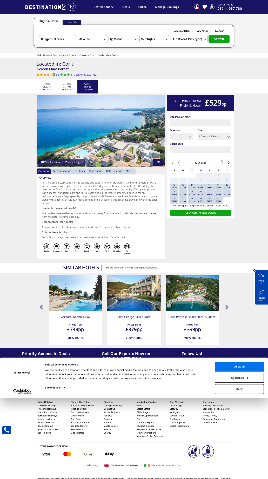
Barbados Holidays (47, 415)
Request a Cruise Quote (149, 429)
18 (227, 186)
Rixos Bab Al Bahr (80, 422)
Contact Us (109, 408)
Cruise (142, 7)
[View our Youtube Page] (207, 375)
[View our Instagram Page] (191, 375)
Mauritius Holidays (47, 412)
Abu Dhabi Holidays (48, 429)
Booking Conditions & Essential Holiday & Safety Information (216, 409)
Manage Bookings (167, 7)
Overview (43, 171)
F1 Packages (143, 412)
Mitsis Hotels (77, 432)
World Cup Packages (147, 415)
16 (209, 186)
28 (192, 200)
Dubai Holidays (45, 402)
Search (219, 39)
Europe (72, 55)
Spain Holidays (45, 425)
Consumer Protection (214, 419)
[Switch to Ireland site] (162, 465)
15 (200, 186)
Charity (107, 432)
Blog (139, 419)
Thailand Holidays (47, 408)
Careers (108, 419)
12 (174, 186)
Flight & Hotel (48, 21)
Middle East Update (147, 402)
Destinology (176, 405)
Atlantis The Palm (80, 402)
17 (218, 186)
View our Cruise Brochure (150, 436)
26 (174, 200)
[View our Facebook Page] (183, 375)
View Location (50, 162)
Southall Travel (177, 415)
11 (227, 179)
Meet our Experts (146, 422)
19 (174, 193)
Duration (175, 130)
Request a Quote (261, 294)
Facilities (80, 171)
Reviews (108, 415)
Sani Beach (76, 419)
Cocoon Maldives (80, 412)
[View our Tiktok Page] (199, 375)
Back (39, 55)
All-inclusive (95, 171)
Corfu (92, 55)
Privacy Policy (210, 415)
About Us (108, 402)
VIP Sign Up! (261, 277)
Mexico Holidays (46, 419)
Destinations (103, 7)
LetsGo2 (174, 408)
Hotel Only (72, 22)
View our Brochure (146, 432)
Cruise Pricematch (179, 425)
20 (183, 193)
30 (209, 200)
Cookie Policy (210, 422)
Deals (126, 7)
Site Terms (208, 402)
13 (183, 186)
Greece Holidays (46, 422)
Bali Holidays (44, 432)
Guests (202, 130)
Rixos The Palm (79, 408)
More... (130, 171)
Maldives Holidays (47, 405)
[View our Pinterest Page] (215, 375)
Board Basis (176, 143)
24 (218, 193)
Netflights (175, 412)
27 (183, 200)
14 (192, 186)
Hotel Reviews (114, 171)
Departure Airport (180, 116)
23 (209, 193)
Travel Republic (178, 422)
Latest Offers (143, 408)
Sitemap (108, 422)
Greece (82, 55)
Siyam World (77, 415)
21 (192, 193)
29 (200, 200)
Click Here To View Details (201, 212)
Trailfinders (175, 419)
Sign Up (28, 378)
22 (200, 193)
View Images (73, 162)
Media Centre (111, 425)
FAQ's (140, 405)
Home (46, 55)
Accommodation (62, 171)
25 (227, 193)
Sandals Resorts (79, 425)
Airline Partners (112, 412)
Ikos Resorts (77, 429)
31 (218, 200)
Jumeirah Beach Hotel (82, 405)
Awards (107, 429)
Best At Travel (177, 402)
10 (218, 179)
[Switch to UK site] (121, 465)
